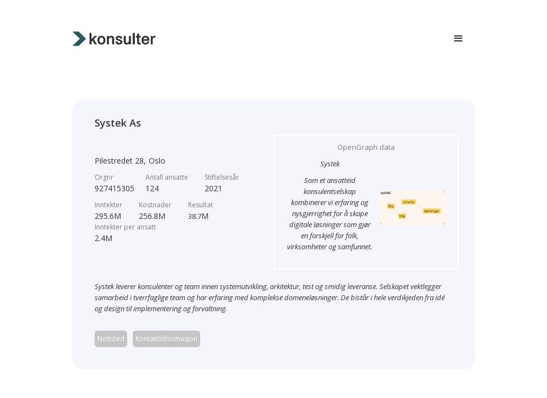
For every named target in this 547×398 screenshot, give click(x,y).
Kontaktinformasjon (166, 338)
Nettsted (110, 338)
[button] (458, 38)
